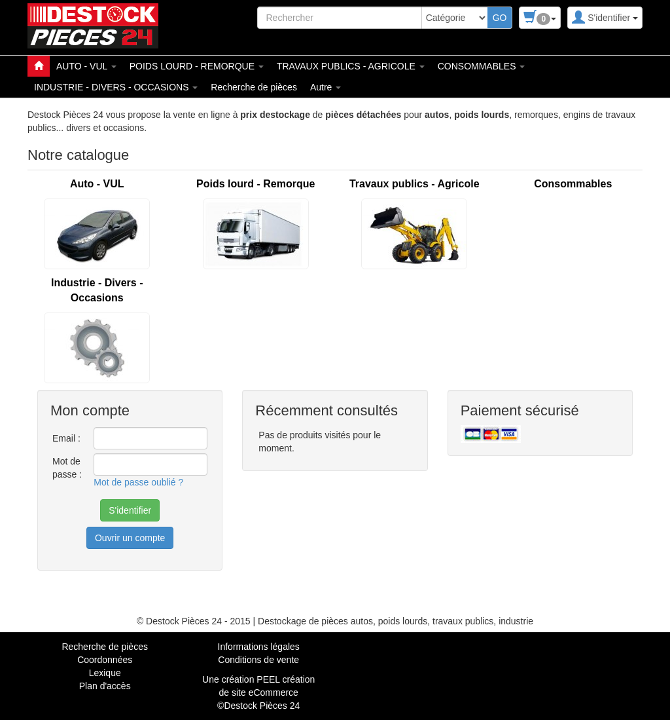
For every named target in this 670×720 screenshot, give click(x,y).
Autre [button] (325, 87)
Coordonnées (104, 659)
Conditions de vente (258, 659)
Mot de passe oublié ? (138, 482)
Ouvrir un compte (130, 538)
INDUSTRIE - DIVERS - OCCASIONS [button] (116, 87)
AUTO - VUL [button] (86, 66)
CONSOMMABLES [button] (481, 66)
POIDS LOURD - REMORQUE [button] (197, 66)
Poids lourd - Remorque (255, 183)
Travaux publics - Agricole (414, 183)
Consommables (573, 183)
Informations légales (259, 646)
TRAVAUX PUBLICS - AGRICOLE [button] (351, 66)
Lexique (105, 673)
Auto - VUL (97, 183)
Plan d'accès (105, 686)
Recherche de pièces (254, 87)
